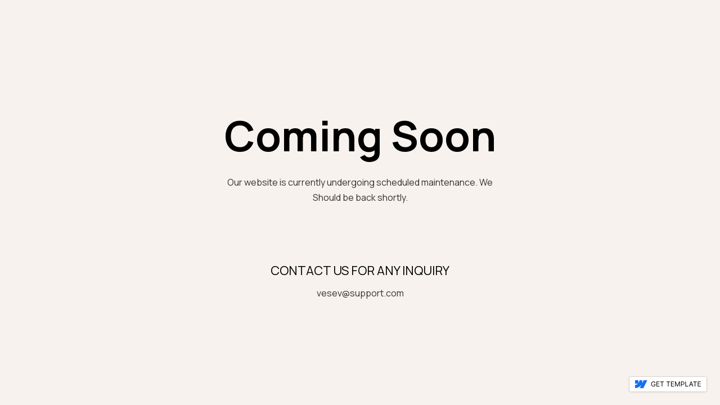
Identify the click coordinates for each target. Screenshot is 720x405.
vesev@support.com (360, 293)
